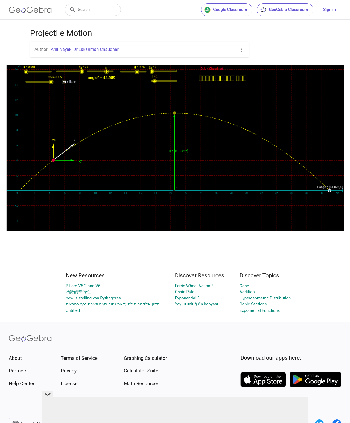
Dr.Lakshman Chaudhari (96, 49)
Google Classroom (225, 10)
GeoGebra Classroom (284, 10)
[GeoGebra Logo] (30, 10)
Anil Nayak (61, 49)
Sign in (329, 9)
